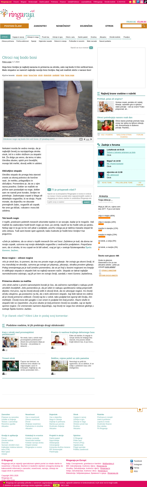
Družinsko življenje (56, 426)
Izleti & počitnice (103, 419)
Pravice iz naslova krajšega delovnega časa (73, 332)
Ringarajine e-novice (33, 447)
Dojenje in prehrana (57, 422)
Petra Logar (7, 62)
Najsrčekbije (54, 440)
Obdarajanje (54, 443)
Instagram (138, 464)
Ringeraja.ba (102, 466)
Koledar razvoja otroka (34, 443)
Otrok (109, 155)
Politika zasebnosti (80, 449)
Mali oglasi (5, 452)
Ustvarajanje (54, 445)
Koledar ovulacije (32, 438)
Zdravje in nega (33, 37)
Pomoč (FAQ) (78, 443)
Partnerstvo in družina (34, 426)
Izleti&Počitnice (73, 2)
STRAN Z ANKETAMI (109, 270)
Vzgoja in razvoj (18, 37)
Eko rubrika (101, 426)
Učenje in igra (57, 37)
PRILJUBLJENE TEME (124, 182)
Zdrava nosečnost (32, 419)
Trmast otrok (8, 358)
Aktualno (103, 37)
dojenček (47, 75)
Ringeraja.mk (113, 473)
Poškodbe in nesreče (76, 41)
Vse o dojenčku (55, 417)
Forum (4, 438)
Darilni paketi (44, 2)
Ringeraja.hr (105, 468)
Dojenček (86, 26)
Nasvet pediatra (105, 41)
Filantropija (53, 452)
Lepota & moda (103, 422)
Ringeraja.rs (103, 471)
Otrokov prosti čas (80, 424)
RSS (136, 471)
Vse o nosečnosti (32, 417)
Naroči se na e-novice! (79, 48)
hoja (62, 75)
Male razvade (92, 41)
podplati (56, 75)
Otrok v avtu (70, 37)
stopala (19, 75)
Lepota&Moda (86, 2)
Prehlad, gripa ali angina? (110, 99)
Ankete (4, 454)
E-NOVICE (121, 2)
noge (25, 75)
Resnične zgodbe (8, 424)
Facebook (138, 461)
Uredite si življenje (8, 419)
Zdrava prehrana (8, 41)
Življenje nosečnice (33, 424)
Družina (94, 37)
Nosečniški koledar (33, 440)
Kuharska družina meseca (59, 447)
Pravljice (126, 37)
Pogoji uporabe (79, 447)
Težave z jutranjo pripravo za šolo (121, 152)
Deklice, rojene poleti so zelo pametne (70, 358)
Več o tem (65, 485)
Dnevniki (4, 443)
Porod (27, 422)
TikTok (136, 468)
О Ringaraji (77, 438)
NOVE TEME (107, 182)
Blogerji (23, 2)
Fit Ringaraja (102, 428)
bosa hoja (33, 75)
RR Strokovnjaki (55, 449)
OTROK (5, 37)
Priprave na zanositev (10, 417)
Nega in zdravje (55, 419)
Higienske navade (45, 41)
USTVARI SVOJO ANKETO (108, 275)
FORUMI (140, 135)
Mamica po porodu (56, 424)
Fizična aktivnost (22, 41)
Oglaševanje (78, 445)
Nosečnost (63, 26)
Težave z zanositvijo (9, 422)
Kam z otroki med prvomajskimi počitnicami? (18, 333)
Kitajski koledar (31, 445)
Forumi (16, 2)
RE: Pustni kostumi (115, 164)
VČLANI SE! (141, 22)
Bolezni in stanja (60, 41)
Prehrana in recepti (104, 417)
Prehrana (54, 2)
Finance (63, 2)
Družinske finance (104, 424)
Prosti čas (45, 37)
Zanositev (40, 26)
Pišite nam (77, 440)
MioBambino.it (108, 464)
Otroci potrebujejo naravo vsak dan (114, 117)
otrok (40, 75)
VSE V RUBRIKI (107, 135)
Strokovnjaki (32, 2)
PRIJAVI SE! (131, 22)
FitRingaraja (98, 2)
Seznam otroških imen (10, 445)
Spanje (33, 41)
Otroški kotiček (109, 2)
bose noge (69, 75)
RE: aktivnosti (113, 175)
